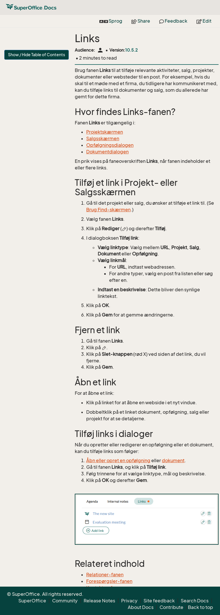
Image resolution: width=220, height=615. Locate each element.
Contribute (171, 607)
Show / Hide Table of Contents (36, 54)
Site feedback (159, 601)
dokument (173, 460)
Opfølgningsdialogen (109, 145)
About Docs (141, 607)
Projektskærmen (104, 132)
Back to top (200, 607)
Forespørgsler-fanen (109, 581)
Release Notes (99, 601)
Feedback (173, 21)
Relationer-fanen (104, 574)
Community (65, 601)
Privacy (129, 601)
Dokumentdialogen (107, 152)
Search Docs (195, 601)
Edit (204, 21)
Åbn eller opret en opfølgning (118, 460)
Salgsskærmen (102, 138)
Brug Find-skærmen (108, 209)
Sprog (110, 21)
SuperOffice (32, 601)
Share (140, 21)
